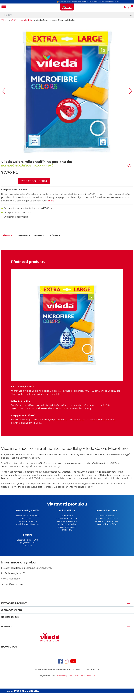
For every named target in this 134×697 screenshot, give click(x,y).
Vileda (4, 20)
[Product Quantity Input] (10, 181)
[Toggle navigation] (3, 7)
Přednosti (8, 235)
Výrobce (55, 235)
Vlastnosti (40, 235)
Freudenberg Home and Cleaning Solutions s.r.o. (75, 680)
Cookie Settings (92, 674)
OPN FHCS (80, 674)
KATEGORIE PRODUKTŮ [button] (14, 607)
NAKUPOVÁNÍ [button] (9, 651)
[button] (125, 8)
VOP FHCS (71, 674)
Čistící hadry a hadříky (21, 20)
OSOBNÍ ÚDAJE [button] (10, 621)
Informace (24, 235)
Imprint (38, 674)
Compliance (47, 674)
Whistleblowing (59, 674)
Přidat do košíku (34, 181)
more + (52, 200)
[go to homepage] (67, 6)
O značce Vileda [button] (12, 614)
